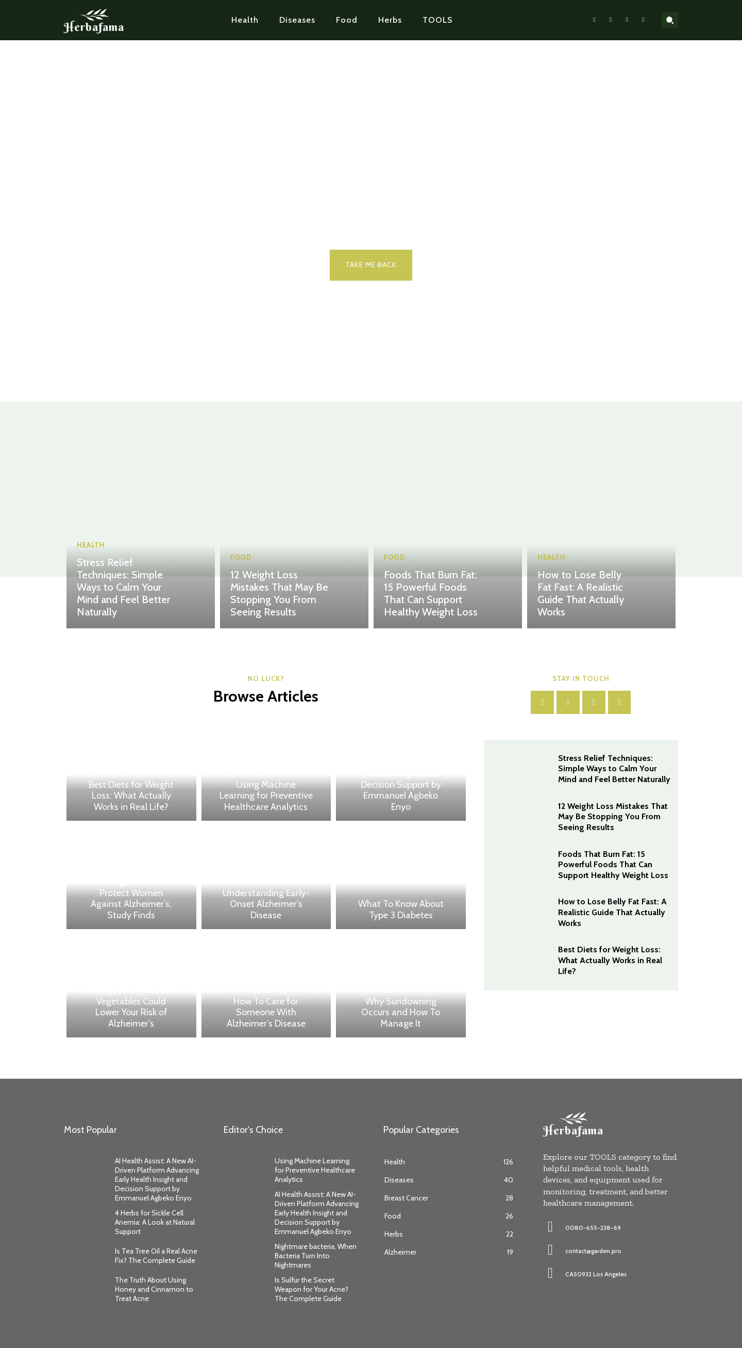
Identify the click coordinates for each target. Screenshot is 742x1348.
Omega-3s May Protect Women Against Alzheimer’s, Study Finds (131, 898)
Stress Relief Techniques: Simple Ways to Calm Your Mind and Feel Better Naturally (123, 587)
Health (91, 545)
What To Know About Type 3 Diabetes (401, 909)
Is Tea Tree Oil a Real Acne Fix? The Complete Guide (156, 1255)
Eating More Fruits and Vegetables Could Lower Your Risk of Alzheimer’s (131, 1006)
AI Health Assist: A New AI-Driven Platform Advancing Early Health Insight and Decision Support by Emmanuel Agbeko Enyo (401, 773)
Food (240, 557)
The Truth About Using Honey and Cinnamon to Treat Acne (154, 1289)
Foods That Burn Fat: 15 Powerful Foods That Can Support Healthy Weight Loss (431, 593)
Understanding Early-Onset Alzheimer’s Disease (266, 904)
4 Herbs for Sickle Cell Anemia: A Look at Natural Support (155, 1222)
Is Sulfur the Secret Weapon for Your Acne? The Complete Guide (311, 1289)
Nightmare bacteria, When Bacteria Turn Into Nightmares (316, 1256)
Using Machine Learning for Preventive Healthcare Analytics (266, 796)
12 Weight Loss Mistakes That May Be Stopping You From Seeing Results (279, 593)
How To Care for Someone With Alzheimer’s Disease (266, 1012)
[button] (670, 20)
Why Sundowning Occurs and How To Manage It (400, 1012)
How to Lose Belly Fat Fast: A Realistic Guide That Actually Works (580, 593)
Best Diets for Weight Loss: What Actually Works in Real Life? (131, 796)
